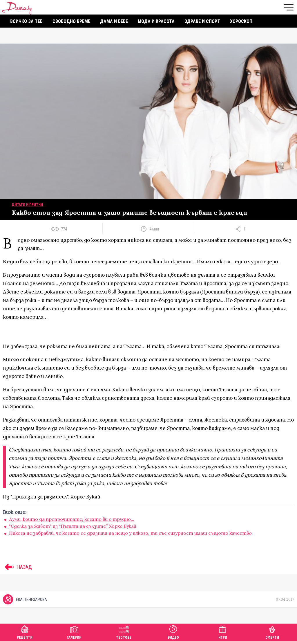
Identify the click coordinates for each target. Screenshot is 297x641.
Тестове (123, 632)
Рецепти (24, 632)
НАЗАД (17, 567)
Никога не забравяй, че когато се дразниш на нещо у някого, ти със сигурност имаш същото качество (130, 533)
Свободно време (71, 21)
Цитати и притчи (27, 205)
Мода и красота (156, 21)
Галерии (74, 632)
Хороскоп (241, 21)
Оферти (272, 632)
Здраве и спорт (202, 21)
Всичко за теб (26, 21)
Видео (173, 632)
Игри (222, 632)
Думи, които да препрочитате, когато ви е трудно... (71, 519)
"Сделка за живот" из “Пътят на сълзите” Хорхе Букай (72, 526)
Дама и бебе (114, 21)
